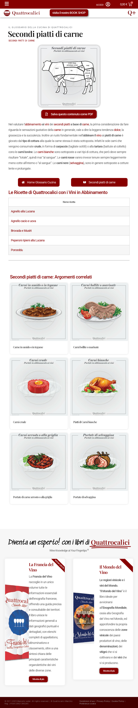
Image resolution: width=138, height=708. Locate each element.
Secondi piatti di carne (102, 182)
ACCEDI (99, 5)
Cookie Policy (118, 701)
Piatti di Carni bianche (85, 422)
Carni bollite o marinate (86, 347)
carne (85, 124)
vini (47, 124)
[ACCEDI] (108, 4)
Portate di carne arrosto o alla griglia (32, 497)
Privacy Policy (103, 701)
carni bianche (45, 152)
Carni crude (19, 422)
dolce (117, 130)
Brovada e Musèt (21, 230)
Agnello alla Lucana (23, 211)
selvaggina (76, 163)
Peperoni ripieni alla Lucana (28, 240)
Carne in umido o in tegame (28, 347)
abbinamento (33, 124)
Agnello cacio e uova (23, 221)
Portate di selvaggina (84, 497)
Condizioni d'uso (87, 701)
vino (98, 135)
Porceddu (17, 250)
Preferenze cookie (88, 704)
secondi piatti (62, 124)
